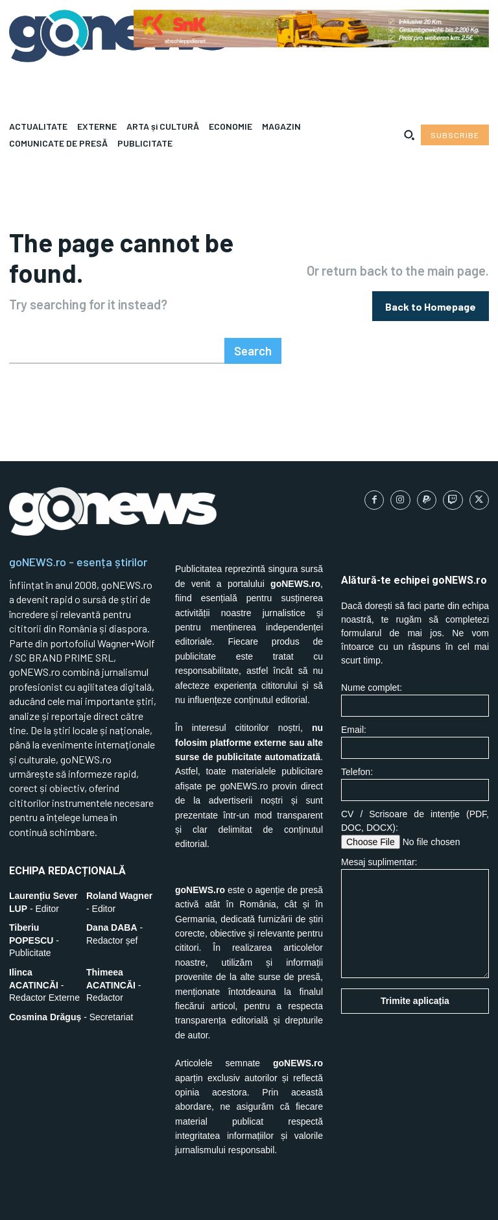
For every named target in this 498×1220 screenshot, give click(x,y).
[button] (409, 135)
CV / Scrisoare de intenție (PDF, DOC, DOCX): (415, 795)
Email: (415, 708)
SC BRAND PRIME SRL (93, 1200)
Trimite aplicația (415, 967)
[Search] (254, 316)
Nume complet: (415, 666)
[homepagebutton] (430, 289)
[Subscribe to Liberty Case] (455, 135)
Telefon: (415, 750)
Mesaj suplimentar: (415, 883)
